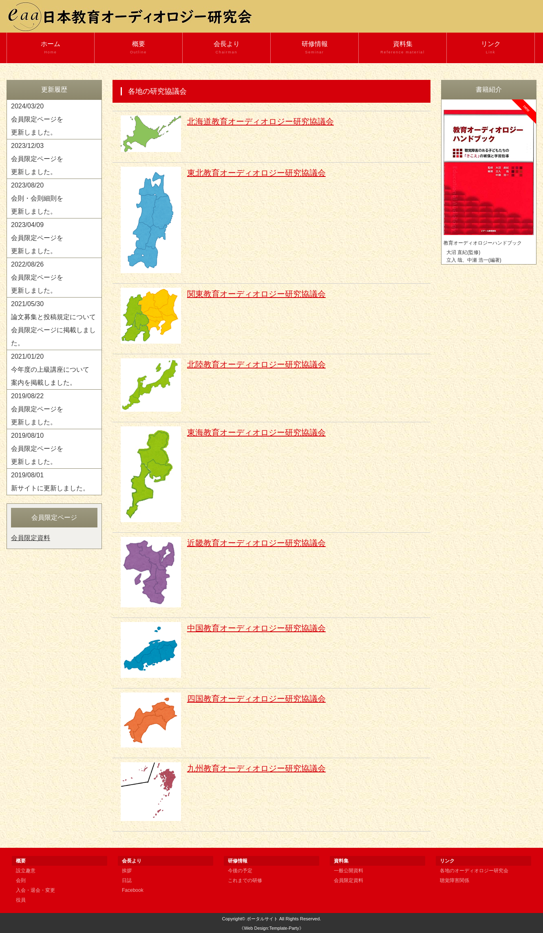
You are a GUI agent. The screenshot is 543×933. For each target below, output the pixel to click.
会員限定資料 (30, 537)
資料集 (402, 47)
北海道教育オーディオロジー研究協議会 (260, 121)
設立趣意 (25, 870)
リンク (490, 47)
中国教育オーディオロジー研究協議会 (256, 628)
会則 (21, 880)
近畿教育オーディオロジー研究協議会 (256, 542)
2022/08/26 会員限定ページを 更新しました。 (37, 277)
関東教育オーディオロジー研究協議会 (256, 293)
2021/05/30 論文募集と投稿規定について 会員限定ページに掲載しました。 (53, 323)
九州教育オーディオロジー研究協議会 (256, 768)
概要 (138, 47)
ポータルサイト (262, 918)
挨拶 (127, 870)
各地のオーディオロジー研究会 (474, 870)
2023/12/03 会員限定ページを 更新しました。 (37, 158)
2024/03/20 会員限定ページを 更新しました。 (37, 119)
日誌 (127, 880)
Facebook (132, 890)
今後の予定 (240, 870)
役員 (21, 900)
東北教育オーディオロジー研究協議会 (256, 172)
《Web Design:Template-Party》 (271, 928)
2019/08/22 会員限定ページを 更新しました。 (37, 409)
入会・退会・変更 (35, 890)
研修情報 (314, 47)
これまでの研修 (245, 880)
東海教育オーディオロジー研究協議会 (256, 432)
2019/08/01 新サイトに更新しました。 (50, 482)
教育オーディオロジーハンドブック (483, 243)
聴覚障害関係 (454, 880)
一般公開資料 (348, 870)
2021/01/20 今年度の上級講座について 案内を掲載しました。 (50, 369)
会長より (226, 47)
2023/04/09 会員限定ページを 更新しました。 (37, 237)
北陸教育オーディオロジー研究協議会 (256, 364)
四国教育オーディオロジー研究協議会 (256, 698)
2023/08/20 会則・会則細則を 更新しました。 (37, 198)
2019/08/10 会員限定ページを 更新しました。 (37, 448)
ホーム (50, 47)
